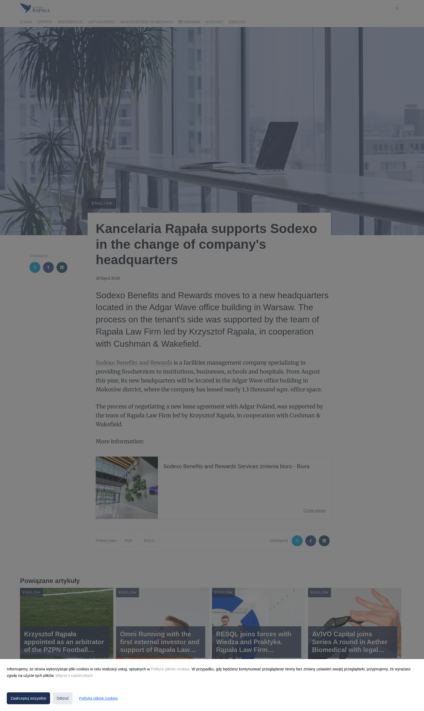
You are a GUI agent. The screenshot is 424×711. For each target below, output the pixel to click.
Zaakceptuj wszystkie (28, 698)
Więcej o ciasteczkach (74, 675)
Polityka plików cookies (98, 698)
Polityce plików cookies (170, 669)
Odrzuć (63, 698)
